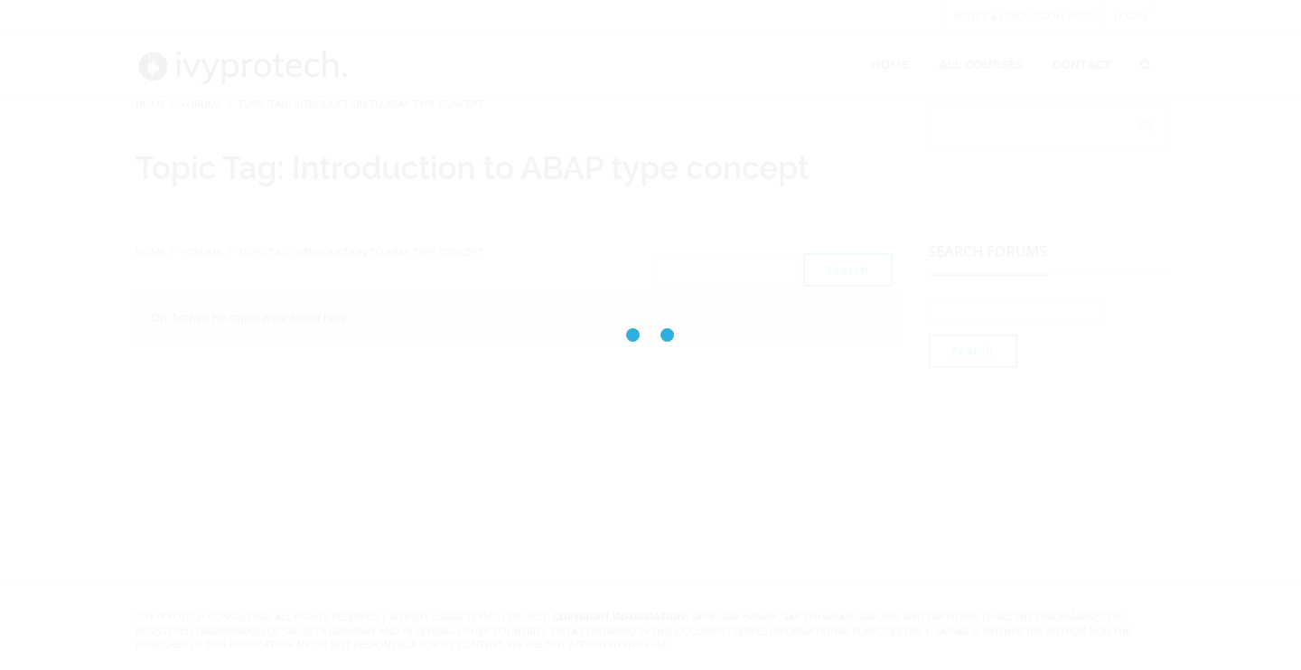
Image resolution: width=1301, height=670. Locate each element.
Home (150, 103)
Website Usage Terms (443, 616)
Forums (202, 103)
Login (1130, 16)
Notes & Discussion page (1023, 16)
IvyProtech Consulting (208, 616)
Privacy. (529, 616)
